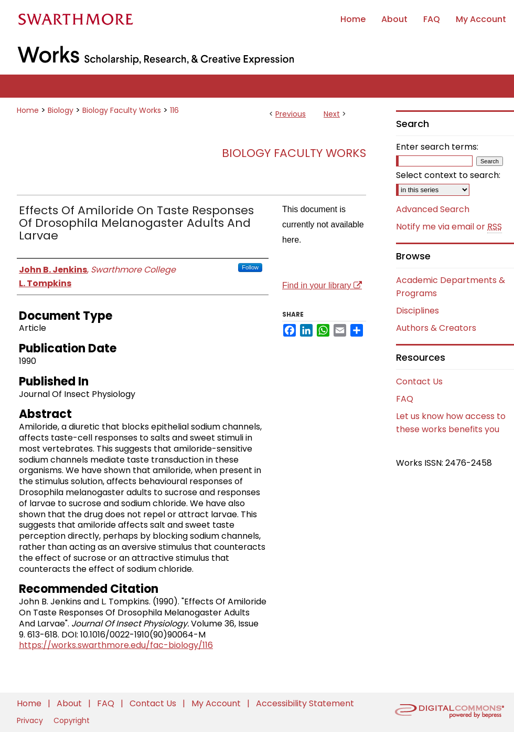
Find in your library (322, 285)
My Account (217, 703)
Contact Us (419, 381)
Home (28, 110)
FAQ (404, 399)
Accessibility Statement (305, 703)
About (70, 703)
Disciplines (417, 311)
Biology (60, 110)
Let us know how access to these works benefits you (451, 422)
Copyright (71, 720)
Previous (290, 114)
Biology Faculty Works (121, 110)
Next (332, 114)
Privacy (31, 720)
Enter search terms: (437, 147)
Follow (250, 267)
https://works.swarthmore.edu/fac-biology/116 (116, 645)
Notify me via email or (449, 227)
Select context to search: (448, 175)
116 (174, 110)
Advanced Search (432, 209)
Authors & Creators (436, 328)
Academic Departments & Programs (450, 286)
